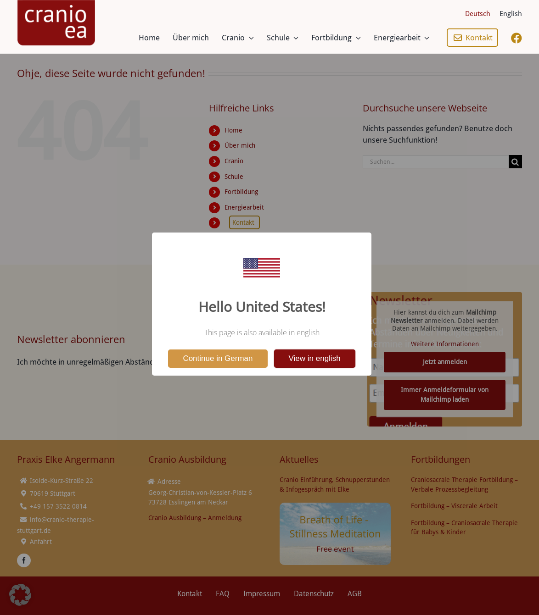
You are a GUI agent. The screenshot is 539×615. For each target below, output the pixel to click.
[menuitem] (477, 14)
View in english (315, 358)
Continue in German (218, 358)
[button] (20, 595)
